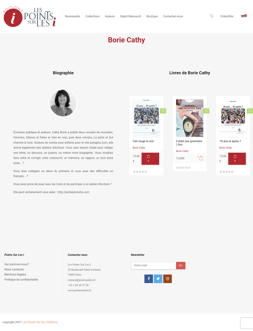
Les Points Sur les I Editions (39, 322)
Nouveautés (72, 16)
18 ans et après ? (230, 141)
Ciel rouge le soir (143, 141)
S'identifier (227, 16)
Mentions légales (15, 274)
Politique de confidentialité (21, 279)
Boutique (152, 16)
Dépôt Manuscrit (130, 16)
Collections (92, 16)
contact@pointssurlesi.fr (81, 279)
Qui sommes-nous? (16, 264)
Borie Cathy (139, 147)
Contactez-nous (173, 16)
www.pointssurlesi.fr (79, 290)
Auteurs (110, 16)
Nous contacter (14, 269)
